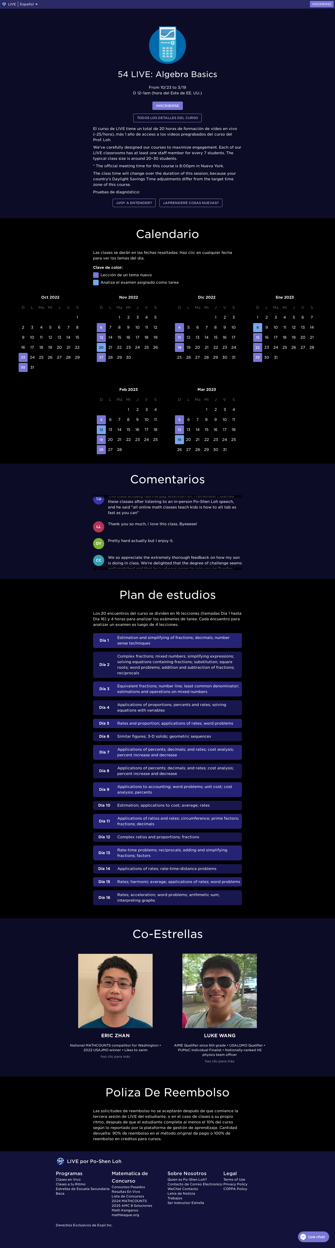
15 (257, 337)
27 (101, 357)
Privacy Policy (235, 1184)
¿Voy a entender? (134, 203)
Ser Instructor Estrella (186, 1203)
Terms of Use (234, 1179)
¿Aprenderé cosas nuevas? (191, 203)
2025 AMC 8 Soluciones (132, 1205)
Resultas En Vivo (126, 1191)
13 (101, 337)
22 (257, 347)
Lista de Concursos (128, 1196)
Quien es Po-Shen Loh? (187, 1179)
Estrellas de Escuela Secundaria (83, 1189)
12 (101, 429)
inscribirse (167, 106)
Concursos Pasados (128, 1187)
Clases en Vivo (68, 1179)
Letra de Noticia (181, 1193)
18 (179, 347)
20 (101, 347)
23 (23, 357)
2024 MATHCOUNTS (129, 1201)
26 (101, 449)
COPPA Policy (235, 1189)
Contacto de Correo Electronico (195, 1184)
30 (23, 367)
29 (257, 357)
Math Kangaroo (125, 1210)
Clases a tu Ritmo (71, 1184)
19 (101, 439)
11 (179, 337)
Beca (60, 1193)
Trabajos (175, 1198)
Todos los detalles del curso (167, 118)
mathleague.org (125, 1215)
